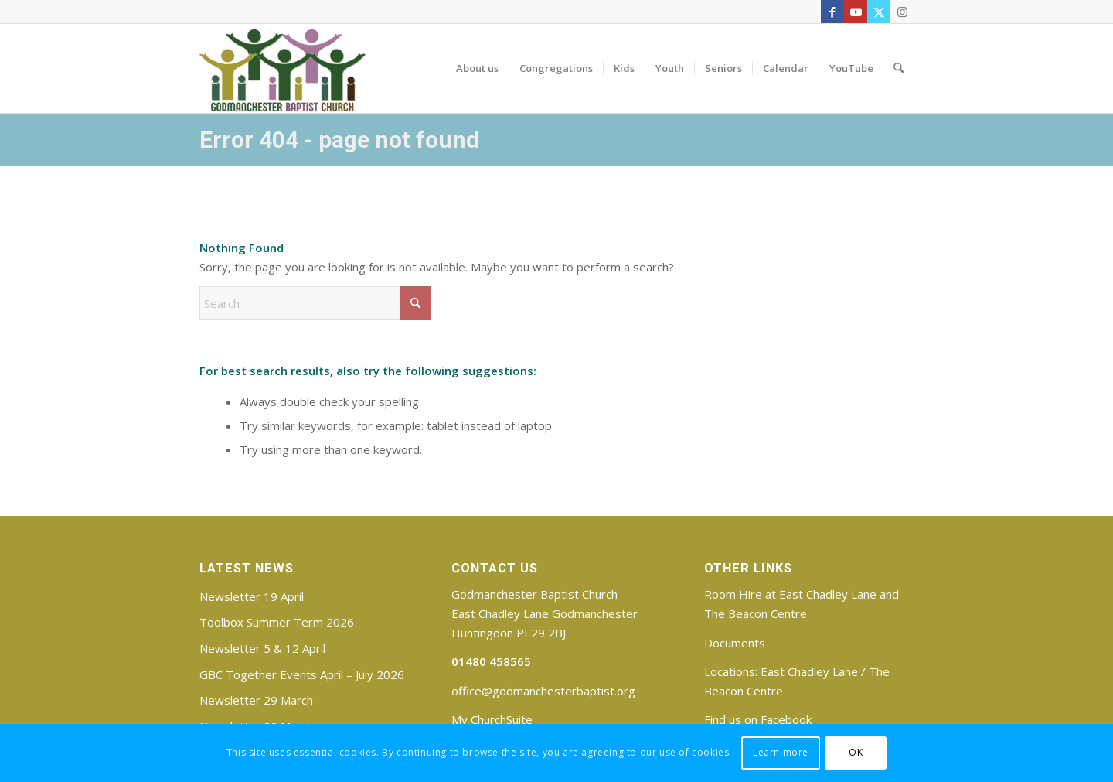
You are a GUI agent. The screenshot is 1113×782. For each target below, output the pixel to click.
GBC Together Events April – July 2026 (301, 674)
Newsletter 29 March (256, 700)
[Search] (898, 68)
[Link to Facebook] (832, 11)
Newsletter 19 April (251, 596)
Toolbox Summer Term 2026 (276, 622)
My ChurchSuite (492, 719)
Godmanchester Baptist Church (534, 594)
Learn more (780, 752)
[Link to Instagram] (902, 11)
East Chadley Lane (809, 671)
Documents (734, 643)
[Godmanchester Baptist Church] (282, 68)
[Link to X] (878, 11)
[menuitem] (477, 68)
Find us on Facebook (758, 719)
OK (856, 752)
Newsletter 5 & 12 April (262, 648)
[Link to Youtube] (855, 11)
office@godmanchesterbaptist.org (543, 690)
